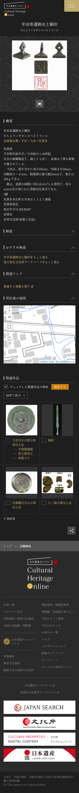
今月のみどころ (51, 625)
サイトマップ (50, 660)
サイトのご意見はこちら (57, 667)
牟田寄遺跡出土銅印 (17, 257)
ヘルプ (46, 639)
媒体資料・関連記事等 (55, 605)
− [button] (9, 317)
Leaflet (43, 361)
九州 (33, 141)
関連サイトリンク (53, 653)
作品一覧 (9, 605)
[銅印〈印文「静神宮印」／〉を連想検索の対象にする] (44, 503)
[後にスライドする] (69, 518)
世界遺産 (9, 656)
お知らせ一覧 (50, 632)
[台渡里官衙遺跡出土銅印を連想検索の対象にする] (44, 440)
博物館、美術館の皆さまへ (58, 612)
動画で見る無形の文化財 (19, 670)
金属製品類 (11, 141)
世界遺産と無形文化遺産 (19, 618)
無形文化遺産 (12, 663)
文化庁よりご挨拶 (53, 618)
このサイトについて (54, 646)
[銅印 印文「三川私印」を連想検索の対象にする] (8, 502)
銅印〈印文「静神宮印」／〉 (60, 505)
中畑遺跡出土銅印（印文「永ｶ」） (24, 442)
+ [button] (9, 311)
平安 (24, 141)
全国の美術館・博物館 (17, 625)
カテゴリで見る (13, 612)
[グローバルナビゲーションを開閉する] (71, 6)
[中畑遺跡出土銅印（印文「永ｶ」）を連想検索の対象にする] (8, 440)
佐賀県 (43, 141)
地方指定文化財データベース (23, 262)
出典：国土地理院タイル (61, 361)
